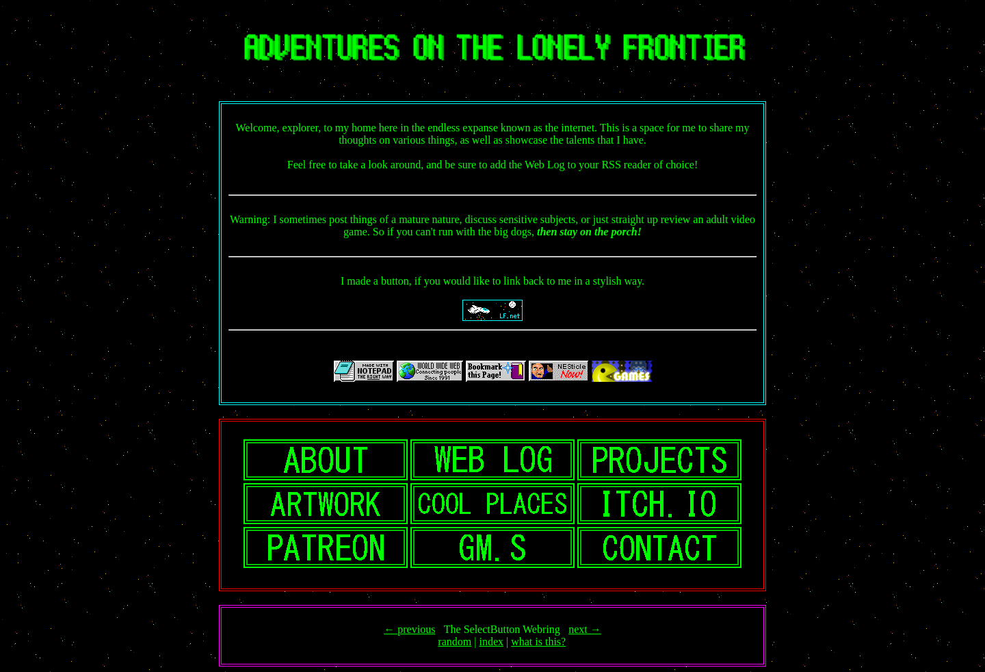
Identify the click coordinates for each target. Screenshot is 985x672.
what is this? (538, 641)
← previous (409, 629)
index (491, 641)
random (454, 641)
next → (584, 629)
